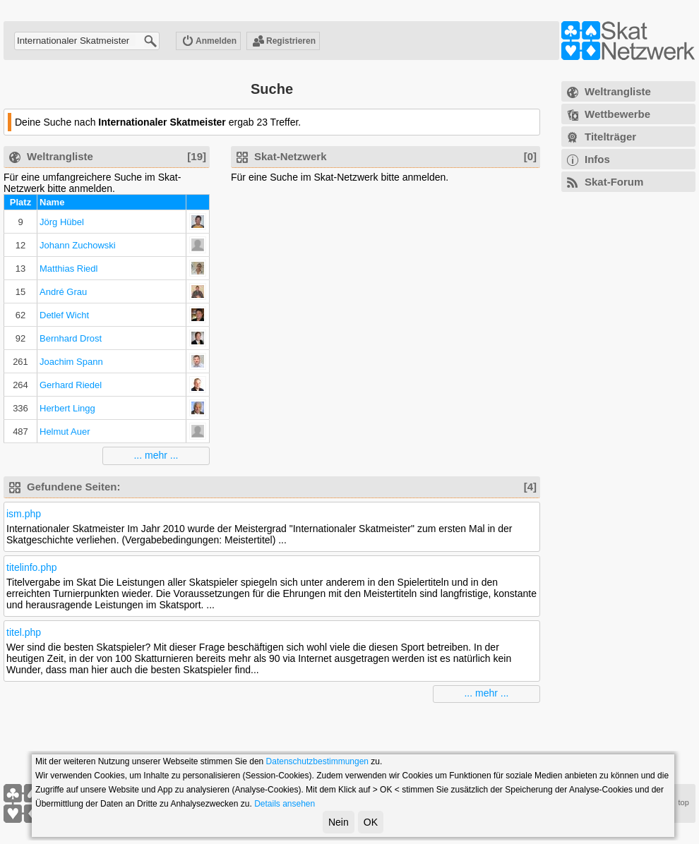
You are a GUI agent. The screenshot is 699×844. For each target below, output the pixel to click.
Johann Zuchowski (78, 245)
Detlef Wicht (64, 315)
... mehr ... (155, 455)
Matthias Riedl (68, 268)
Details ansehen (284, 804)
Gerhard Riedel (71, 385)
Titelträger (610, 137)
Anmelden (209, 42)
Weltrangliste (618, 91)
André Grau (63, 292)
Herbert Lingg (67, 408)
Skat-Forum (614, 182)
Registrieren (284, 42)
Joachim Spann (71, 361)
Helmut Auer (65, 431)
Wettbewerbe (617, 114)
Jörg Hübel (62, 222)
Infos (597, 159)
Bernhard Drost (71, 338)
